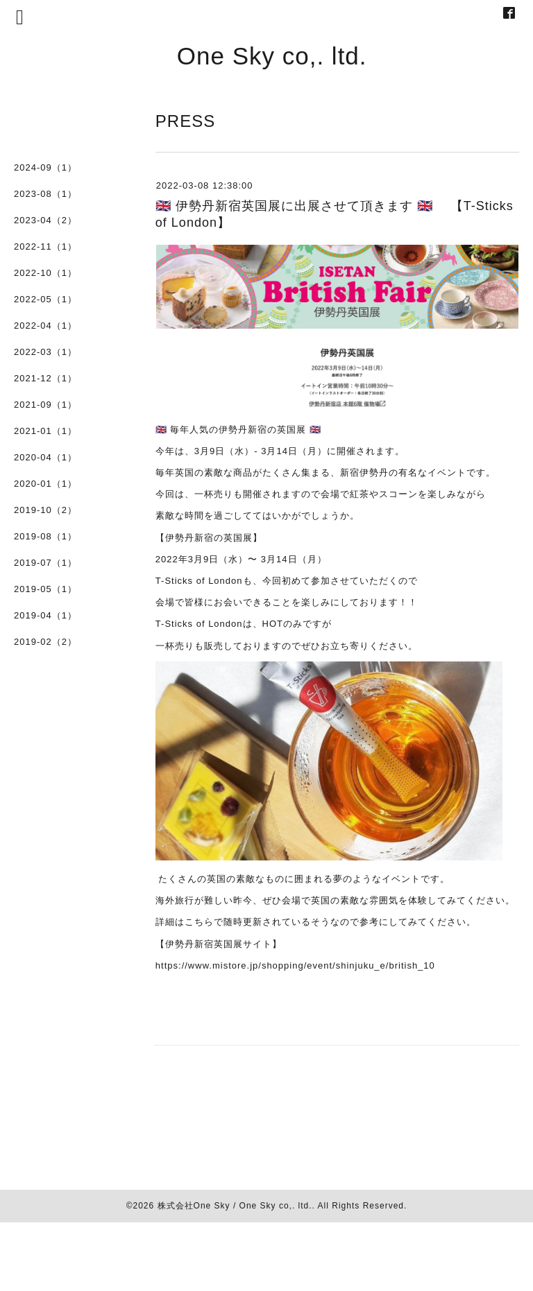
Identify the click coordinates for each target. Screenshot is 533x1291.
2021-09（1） (45, 404)
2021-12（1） (45, 378)
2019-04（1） (45, 615)
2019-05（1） (45, 589)
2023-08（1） (45, 194)
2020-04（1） (45, 457)
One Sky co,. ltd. (272, 55)
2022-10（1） (45, 273)
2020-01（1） (45, 483)
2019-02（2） (45, 641)
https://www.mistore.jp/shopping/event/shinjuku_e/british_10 (295, 965)
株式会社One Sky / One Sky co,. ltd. (235, 1206)
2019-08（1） (45, 536)
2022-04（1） (45, 325)
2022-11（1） (45, 246)
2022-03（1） (45, 352)
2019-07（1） (45, 562)
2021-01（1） (45, 431)
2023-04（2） (45, 220)
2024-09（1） (45, 167)
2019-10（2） (45, 510)
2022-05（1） (45, 299)
